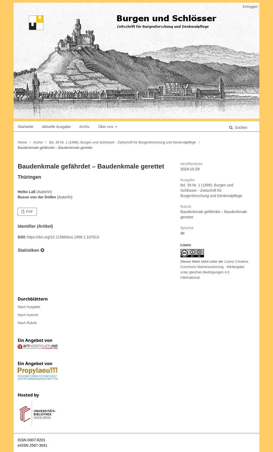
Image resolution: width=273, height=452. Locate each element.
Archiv (84, 127)
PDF (29, 212)
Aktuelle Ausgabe (56, 127)
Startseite (25, 127)
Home (22, 142)
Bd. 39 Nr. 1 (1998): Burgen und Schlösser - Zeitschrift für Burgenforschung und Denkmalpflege (122, 142)
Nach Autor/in (28, 315)
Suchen (240, 127)
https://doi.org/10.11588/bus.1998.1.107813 (63, 237)
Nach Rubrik (27, 323)
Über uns (106, 127)
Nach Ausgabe (29, 307)
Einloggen (250, 7)
